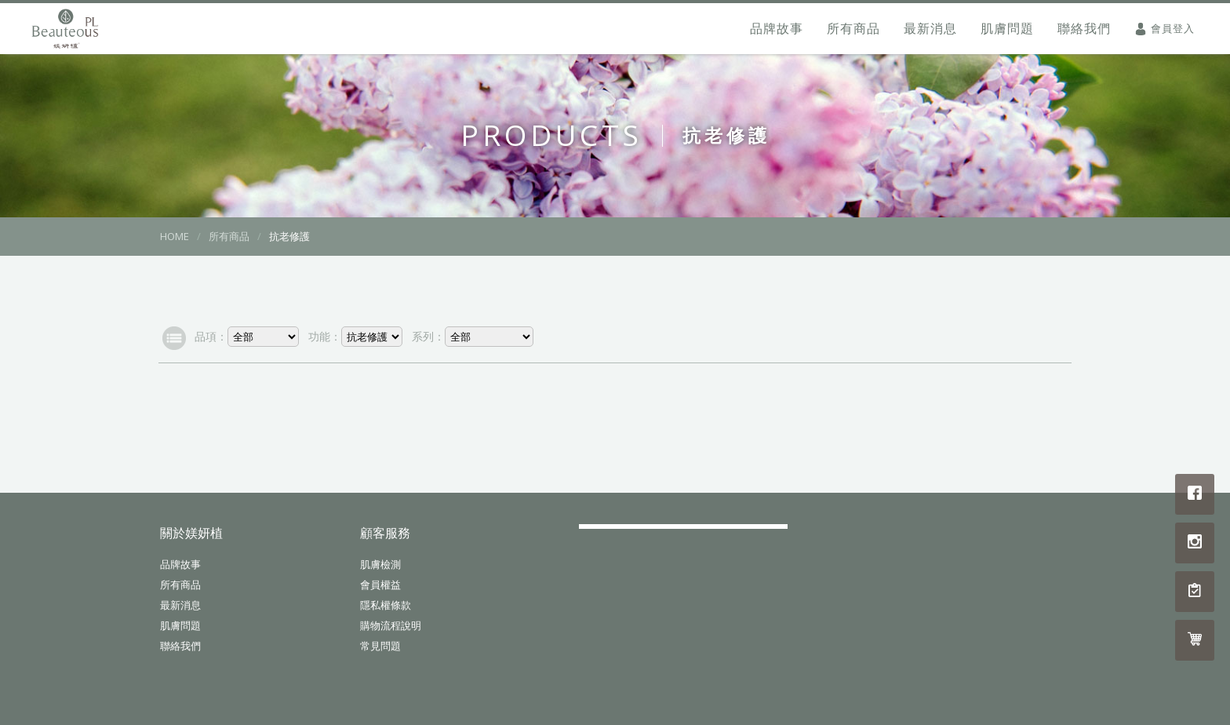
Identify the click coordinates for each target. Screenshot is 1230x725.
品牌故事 (776, 28)
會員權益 (380, 584)
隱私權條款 (385, 605)
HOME (174, 236)
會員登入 (1173, 28)
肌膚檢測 (380, 564)
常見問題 (380, 646)
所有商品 (853, 28)
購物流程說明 (390, 625)
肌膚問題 (1007, 28)
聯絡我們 (1084, 28)
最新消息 (930, 28)
